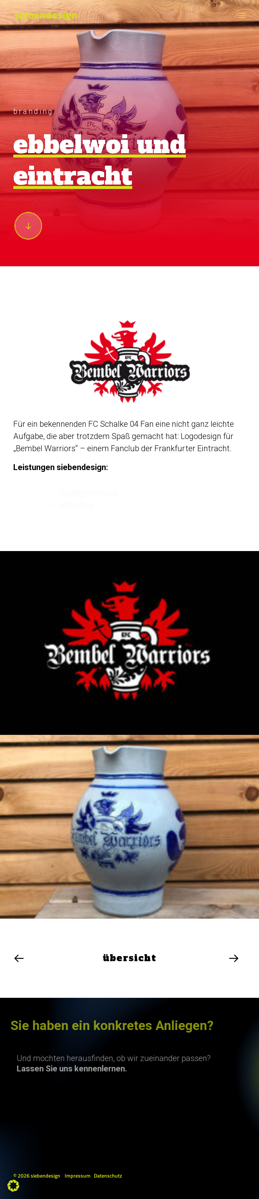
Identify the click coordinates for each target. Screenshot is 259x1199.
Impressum (78, 1175)
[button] (242, 15)
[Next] (184, 958)
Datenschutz (108, 1175)
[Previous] (74, 958)
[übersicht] (129, 958)
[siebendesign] (45, 15)
